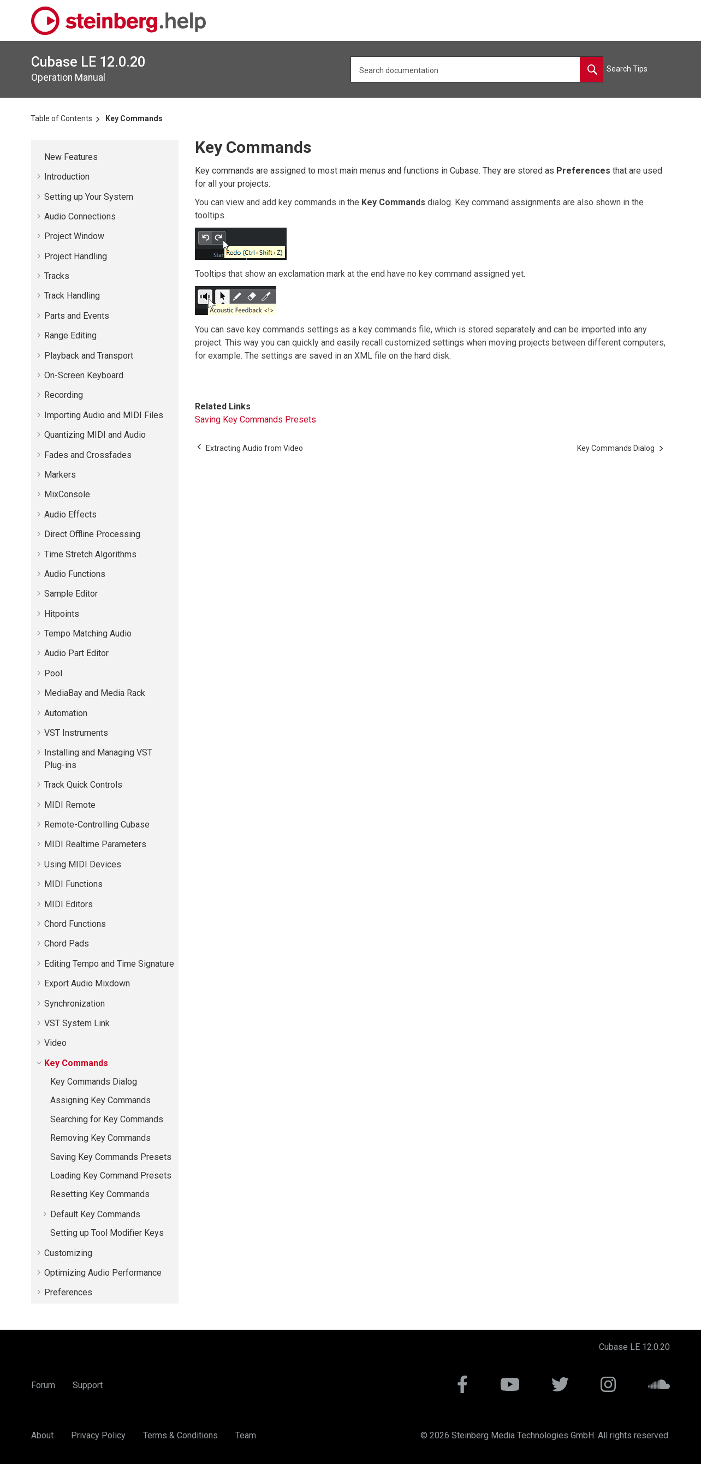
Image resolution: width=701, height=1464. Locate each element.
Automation (65, 713)
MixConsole (67, 494)
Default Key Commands (95, 1214)
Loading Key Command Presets (110, 1175)
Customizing (68, 1253)
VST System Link (77, 1023)
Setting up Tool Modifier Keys (107, 1233)
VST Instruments (76, 733)
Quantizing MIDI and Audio (95, 435)
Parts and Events (76, 316)
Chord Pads (66, 943)
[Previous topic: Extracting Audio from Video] (254, 448)
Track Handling (72, 295)
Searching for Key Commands (106, 1119)
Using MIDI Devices (82, 864)
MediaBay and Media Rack (94, 693)
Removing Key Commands (100, 1138)
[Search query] (477, 69)
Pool (53, 673)
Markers (60, 474)
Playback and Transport (88, 355)
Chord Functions (75, 924)
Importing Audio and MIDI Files (103, 415)
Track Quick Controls (83, 784)
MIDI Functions (73, 884)
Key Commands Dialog (93, 1081)
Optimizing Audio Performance (103, 1272)
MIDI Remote (70, 805)
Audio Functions (74, 574)
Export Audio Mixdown (87, 983)
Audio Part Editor (76, 653)
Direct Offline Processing (92, 534)
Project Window (74, 236)
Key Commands (134, 118)
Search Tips (627, 68)
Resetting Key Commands (100, 1194)
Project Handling (75, 256)
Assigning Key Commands (100, 1100)
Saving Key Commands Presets (110, 1157)
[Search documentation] (591, 69)
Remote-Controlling (97, 824)
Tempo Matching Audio (88, 633)
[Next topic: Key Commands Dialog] (616, 448)
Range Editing (70, 335)
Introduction (67, 176)
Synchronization (74, 1003)
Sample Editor (71, 593)
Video (55, 1043)
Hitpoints (61, 614)
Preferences (68, 1292)
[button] (39, 157)
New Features (71, 157)
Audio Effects (70, 514)
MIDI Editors (68, 904)
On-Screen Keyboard (83, 375)
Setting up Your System (88, 197)
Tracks (56, 276)
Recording (63, 395)
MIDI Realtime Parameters (95, 844)
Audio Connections (80, 216)
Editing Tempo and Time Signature (109, 964)
